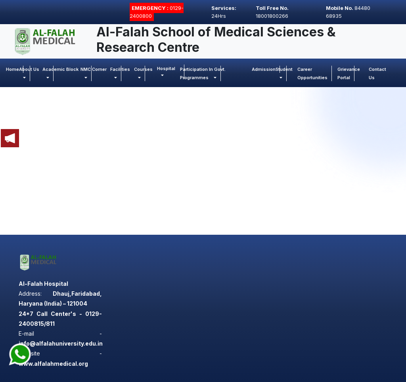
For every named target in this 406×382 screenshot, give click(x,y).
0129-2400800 (157, 12)
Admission (264, 69)
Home (12, 69)
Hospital (166, 71)
